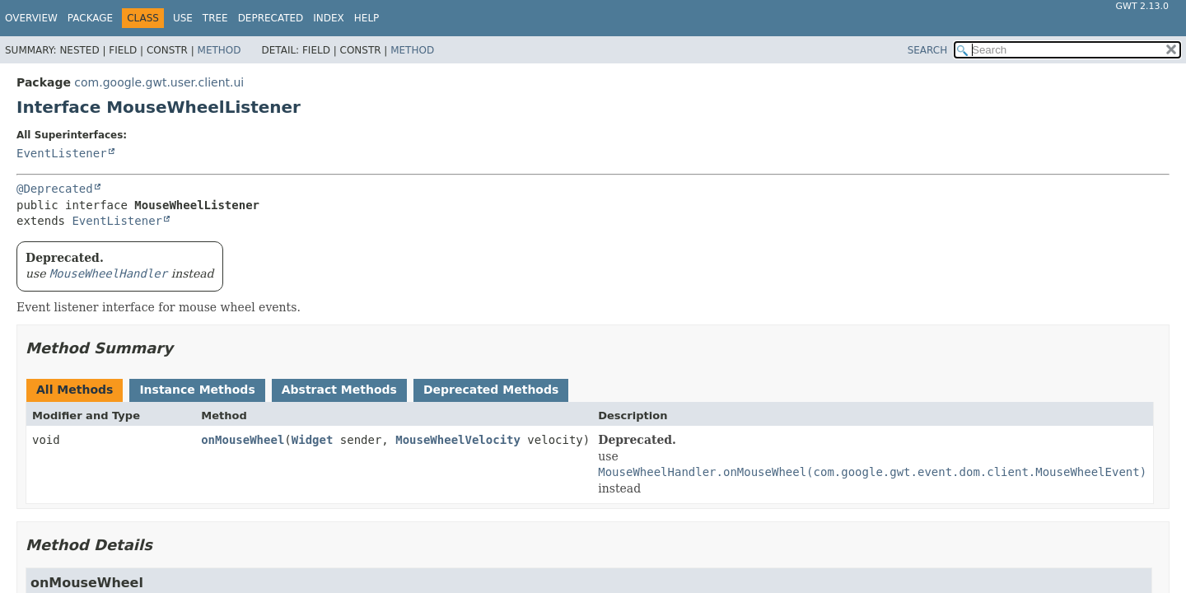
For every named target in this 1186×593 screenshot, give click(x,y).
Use (183, 18)
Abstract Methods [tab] (339, 389)
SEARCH (928, 50)
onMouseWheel (242, 439)
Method (219, 50)
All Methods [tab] (74, 389)
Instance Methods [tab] (196, 389)
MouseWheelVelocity (458, 439)
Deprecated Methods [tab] (490, 389)
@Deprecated (54, 188)
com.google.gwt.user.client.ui (159, 82)
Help (367, 18)
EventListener (61, 153)
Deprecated (271, 18)
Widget (313, 439)
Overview (31, 18)
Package (90, 18)
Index (328, 18)
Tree (215, 18)
